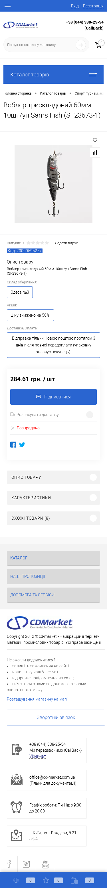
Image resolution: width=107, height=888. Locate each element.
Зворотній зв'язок (56, 717)
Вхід (75, 6)
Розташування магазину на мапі (37, 699)
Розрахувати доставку (34, 414)
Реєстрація (93, 6)
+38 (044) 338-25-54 (85, 22)
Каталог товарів (53, 74)
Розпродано (25, 427)
